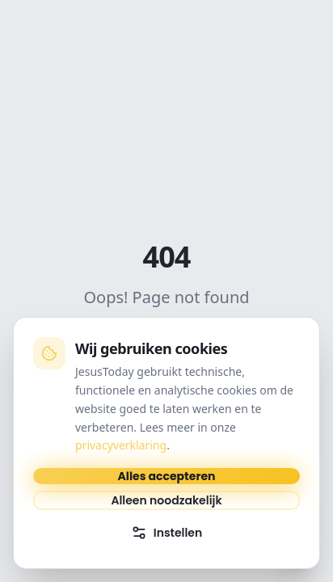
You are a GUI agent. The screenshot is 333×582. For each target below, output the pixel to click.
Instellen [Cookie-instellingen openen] (167, 533)
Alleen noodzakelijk (166, 500)
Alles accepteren (167, 476)
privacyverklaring (120, 445)
